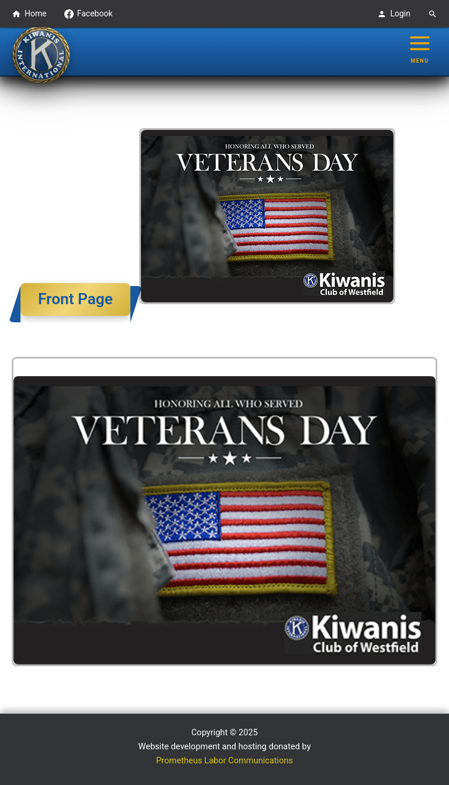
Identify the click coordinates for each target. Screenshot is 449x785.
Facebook (88, 14)
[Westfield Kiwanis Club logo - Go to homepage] (41, 55)
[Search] (432, 14)
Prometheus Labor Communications (224, 760)
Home (29, 14)
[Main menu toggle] (419, 49)
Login (393, 14)
